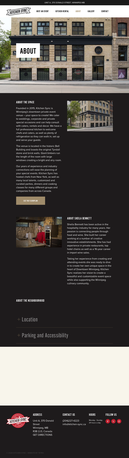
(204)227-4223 (71, 420)
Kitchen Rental (62, 11)
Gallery (91, 11)
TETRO (41, 453)
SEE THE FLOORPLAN (30, 201)
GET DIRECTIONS (42, 434)
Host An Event (42, 11)
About (78, 11)
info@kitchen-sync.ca (74, 424)
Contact (105, 11)
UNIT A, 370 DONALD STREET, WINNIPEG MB (64, 2)
